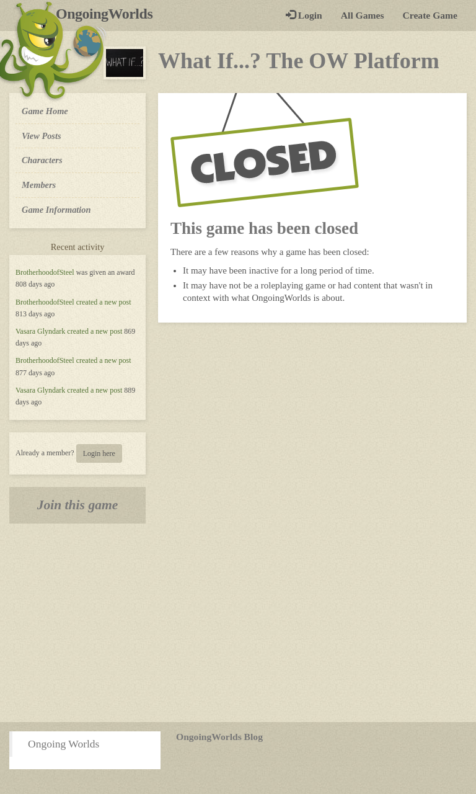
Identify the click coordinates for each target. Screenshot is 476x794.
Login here (99, 453)
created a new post (103, 302)
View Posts (41, 136)
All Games (362, 15)
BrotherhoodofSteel (44, 272)
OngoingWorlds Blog (219, 736)
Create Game (430, 15)
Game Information (56, 210)
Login (304, 15)
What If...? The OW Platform (298, 60)
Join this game (77, 504)
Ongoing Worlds (63, 744)
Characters (42, 159)
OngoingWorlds (109, 13)
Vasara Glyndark (40, 331)
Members (39, 185)
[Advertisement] (238, 623)
